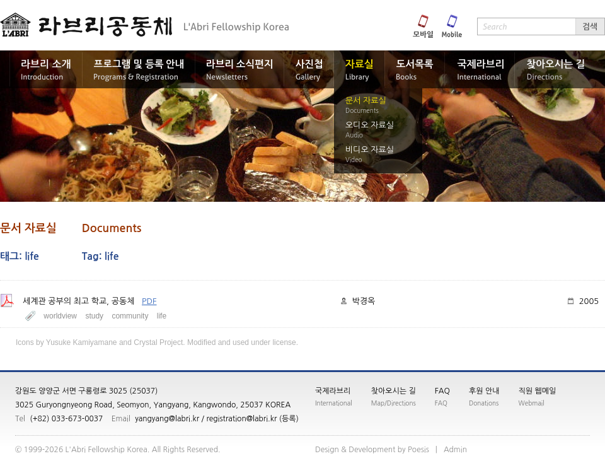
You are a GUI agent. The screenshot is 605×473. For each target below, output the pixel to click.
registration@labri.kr (241, 419)
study (94, 316)
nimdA (455, 449)
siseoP (418, 449)
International (333, 403)
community (130, 316)
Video (353, 159)
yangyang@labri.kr (167, 419)
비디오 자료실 (369, 150)
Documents (362, 110)
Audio (354, 135)
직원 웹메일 (537, 391)
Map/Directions (393, 403)
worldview (60, 316)
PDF (149, 301)
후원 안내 (484, 391)
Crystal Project (158, 342)
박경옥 (364, 301)
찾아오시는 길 (393, 391)
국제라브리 (332, 391)
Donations (483, 403)
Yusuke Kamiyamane (81, 342)
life (161, 316)
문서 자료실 (365, 100)
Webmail (531, 403)
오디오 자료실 (369, 125)
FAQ (442, 391)
